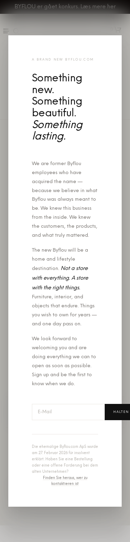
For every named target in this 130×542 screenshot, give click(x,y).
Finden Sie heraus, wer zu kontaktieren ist (65, 481)
